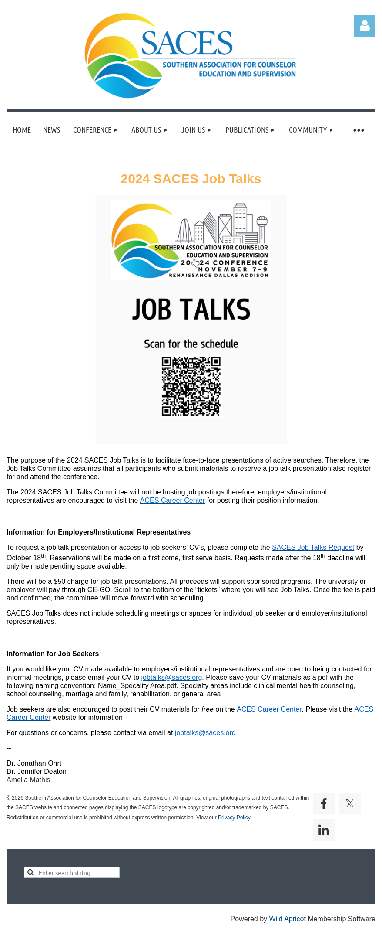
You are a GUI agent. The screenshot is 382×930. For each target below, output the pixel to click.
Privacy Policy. (234, 817)
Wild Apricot (287, 919)
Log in (364, 26)
